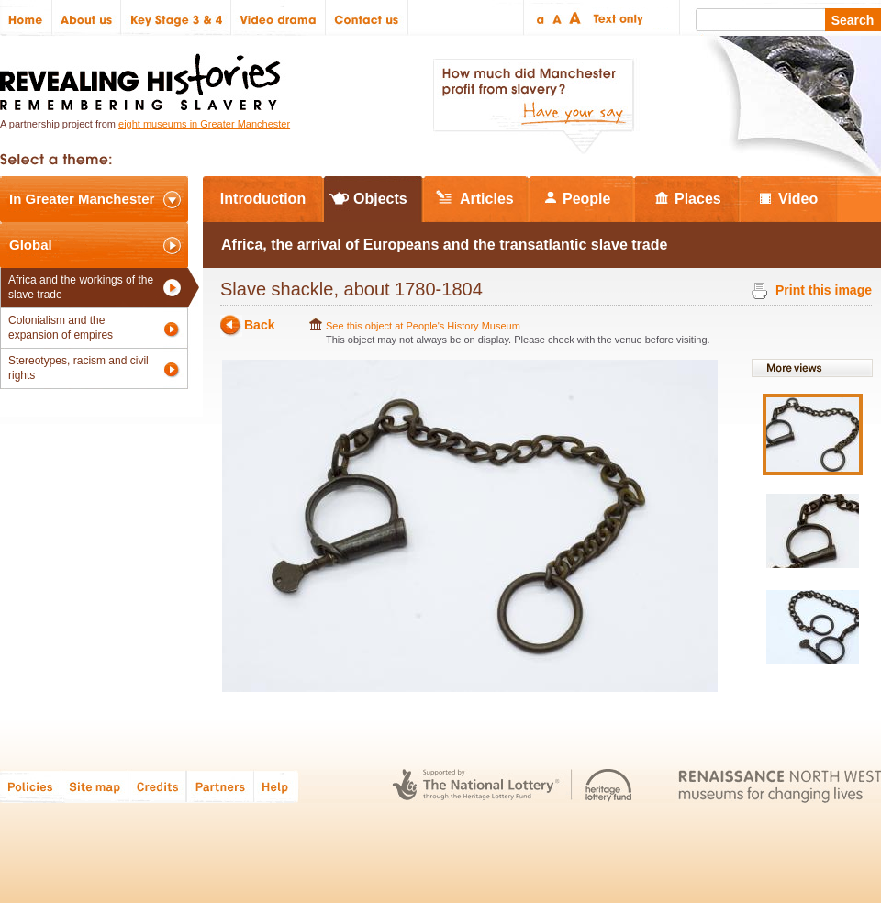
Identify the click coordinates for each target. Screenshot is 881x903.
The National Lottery (476, 786)
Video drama (278, 18)
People (586, 198)
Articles (487, 198)
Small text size (539, 18)
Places (698, 198)
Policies (30, 786)
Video (798, 198)
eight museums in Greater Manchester (204, 123)
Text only (615, 18)
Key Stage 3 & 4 (176, 18)
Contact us (367, 18)
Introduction (263, 198)
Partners (220, 786)
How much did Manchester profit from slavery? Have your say (533, 106)
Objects (380, 198)
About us (86, 18)
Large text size (576, 18)
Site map (94, 786)
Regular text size (557, 18)
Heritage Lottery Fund (608, 786)
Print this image (823, 290)
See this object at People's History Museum (423, 325)
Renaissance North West (779, 786)
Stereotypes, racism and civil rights (78, 368)
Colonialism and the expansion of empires (60, 327)
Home (26, 18)
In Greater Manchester (81, 198)
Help (277, 786)
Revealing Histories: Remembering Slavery (143, 76)
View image (813, 434)
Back (259, 325)
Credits (157, 786)
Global (30, 244)
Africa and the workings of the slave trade (80, 287)
